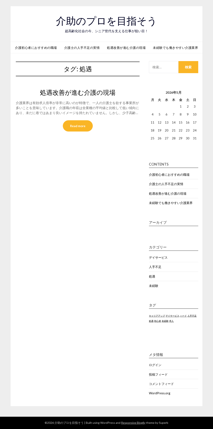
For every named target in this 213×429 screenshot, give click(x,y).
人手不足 (155, 267)
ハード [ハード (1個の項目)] (183, 315)
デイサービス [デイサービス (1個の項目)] (172, 315)
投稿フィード (158, 374)
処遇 (152, 276)
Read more (77, 126)
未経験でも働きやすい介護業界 (175, 47)
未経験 (153, 286)
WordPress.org (159, 393)
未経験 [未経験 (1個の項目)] (165, 321)
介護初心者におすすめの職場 (36, 47)
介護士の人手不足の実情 (82, 47)
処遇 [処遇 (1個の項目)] (151, 321)
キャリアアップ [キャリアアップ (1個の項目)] (157, 315)
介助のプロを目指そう (106, 21)
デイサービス (158, 257)
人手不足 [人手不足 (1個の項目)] (192, 315)
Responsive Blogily (133, 422)
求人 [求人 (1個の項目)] (171, 321)
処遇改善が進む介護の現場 (126, 47)
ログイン (155, 365)
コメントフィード (161, 384)
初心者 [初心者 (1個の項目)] (157, 321)
